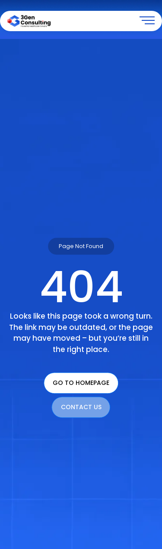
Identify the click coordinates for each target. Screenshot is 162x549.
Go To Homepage (81, 383)
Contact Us (81, 407)
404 (81, 287)
